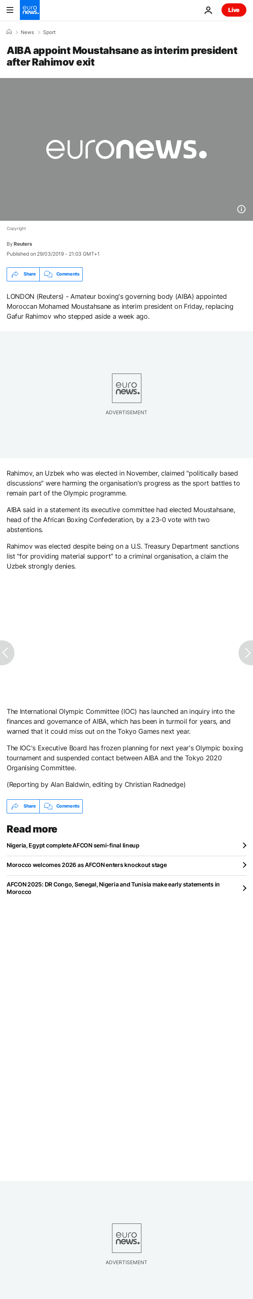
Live (234, 9)
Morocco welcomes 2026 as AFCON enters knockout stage (86, 864)
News (27, 32)
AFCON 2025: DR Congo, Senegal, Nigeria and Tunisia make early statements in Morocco (113, 888)
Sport (49, 32)
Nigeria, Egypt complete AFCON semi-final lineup (73, 845)
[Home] (9, 32)
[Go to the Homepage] (30, 10)
